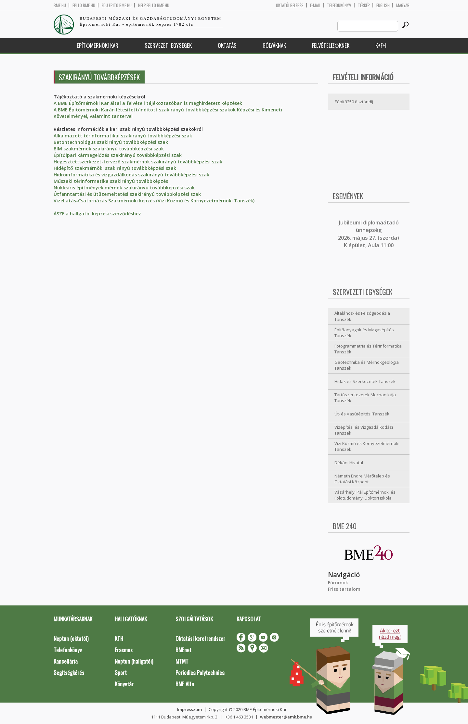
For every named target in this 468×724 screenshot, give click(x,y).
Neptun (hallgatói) (134, 661)
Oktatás (227, 45)
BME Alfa (185, 684)
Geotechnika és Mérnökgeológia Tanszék (366, 365)
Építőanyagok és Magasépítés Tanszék (364, 333)
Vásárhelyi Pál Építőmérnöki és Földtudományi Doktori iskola (365, 495)
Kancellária (66, 661)
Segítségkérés (69, 672)
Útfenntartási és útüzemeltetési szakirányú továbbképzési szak (127, 194)
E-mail (315, 5)
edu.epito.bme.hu (117, 5)
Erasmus (124, 650)
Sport (121, 672)
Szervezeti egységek (168, 45)
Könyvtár (124, 684)
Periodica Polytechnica (200, 672)
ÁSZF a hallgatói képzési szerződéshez (97, 213)
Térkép (364, 5)
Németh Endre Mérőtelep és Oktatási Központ (362, 479)
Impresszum (189, 709)
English (383, 5)
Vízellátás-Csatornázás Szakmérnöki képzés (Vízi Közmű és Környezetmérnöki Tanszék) (154, 200)
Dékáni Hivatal (348, 462)
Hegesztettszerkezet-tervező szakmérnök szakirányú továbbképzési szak (138, 162)
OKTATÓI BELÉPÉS (290, 5)
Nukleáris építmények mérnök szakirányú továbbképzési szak (124, 187)
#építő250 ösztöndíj (353, 102)
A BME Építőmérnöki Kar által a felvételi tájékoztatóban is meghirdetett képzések (148, 103)
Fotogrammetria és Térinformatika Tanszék (368, 349)
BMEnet (183, 650)
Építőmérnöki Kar (97, 45)
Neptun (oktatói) (71, 638)
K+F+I (380, 45)
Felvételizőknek (330, 45)
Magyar (403, 5)
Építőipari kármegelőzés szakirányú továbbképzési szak (118, 155)
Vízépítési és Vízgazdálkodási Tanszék (363, 430)
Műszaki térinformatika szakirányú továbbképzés (111, 181)
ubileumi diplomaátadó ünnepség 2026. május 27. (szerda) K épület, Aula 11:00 (368, 234)
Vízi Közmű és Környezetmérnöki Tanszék (366, 446)
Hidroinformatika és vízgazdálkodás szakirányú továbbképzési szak (131, 174)
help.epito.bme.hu (153, 5)
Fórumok (338, 582)
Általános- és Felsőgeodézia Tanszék (362, 316)
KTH (119, 638)
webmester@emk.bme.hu (286, 717)
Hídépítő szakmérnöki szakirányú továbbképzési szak (115, 168)
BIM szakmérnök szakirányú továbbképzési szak (109, 149)
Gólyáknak (274, 45)
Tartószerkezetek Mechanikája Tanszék (365, 398)
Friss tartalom (344, 589)
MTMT (182, 661)
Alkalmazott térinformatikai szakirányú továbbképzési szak (123, 136)
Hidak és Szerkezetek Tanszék (365, 381)
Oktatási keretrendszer (200, 638)
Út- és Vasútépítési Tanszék (361, 414)
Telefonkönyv (339, 5)
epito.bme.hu (83, 5)
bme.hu (60, 5)
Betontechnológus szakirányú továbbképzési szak (111, 142)
